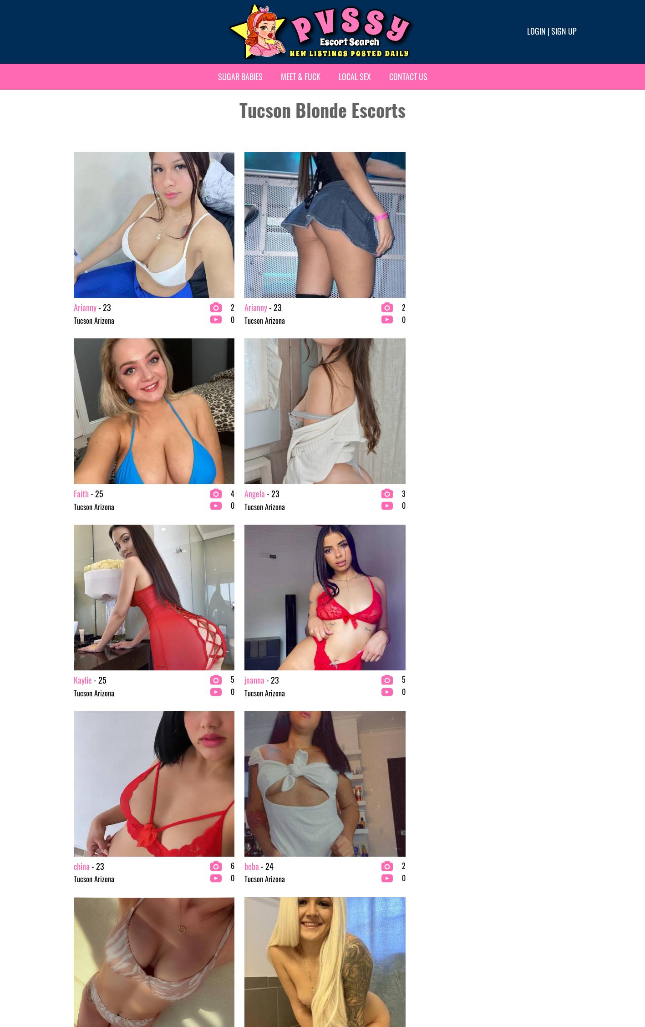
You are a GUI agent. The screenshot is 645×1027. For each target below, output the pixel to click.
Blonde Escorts (88, 920)
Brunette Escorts (220, 862)
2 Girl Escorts (87, 862)
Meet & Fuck (300, 76)
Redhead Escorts (477, 862)
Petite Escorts (345, 920)
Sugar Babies (240, 76)
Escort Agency (216, 920)
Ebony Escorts (216, 905)
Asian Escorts (87, 876)
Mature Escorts (346, 905)
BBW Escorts (86, 891)
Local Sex (355, 76)
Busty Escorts (216, 876)
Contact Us (408, 76)
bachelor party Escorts (99, 905)
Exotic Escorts (345, 862)
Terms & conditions (466, 989)
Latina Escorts (345, 891)
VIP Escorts (470, 876)
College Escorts (218, 891)
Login (536, 31)
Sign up (564, 31)
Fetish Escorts (345, 876)
